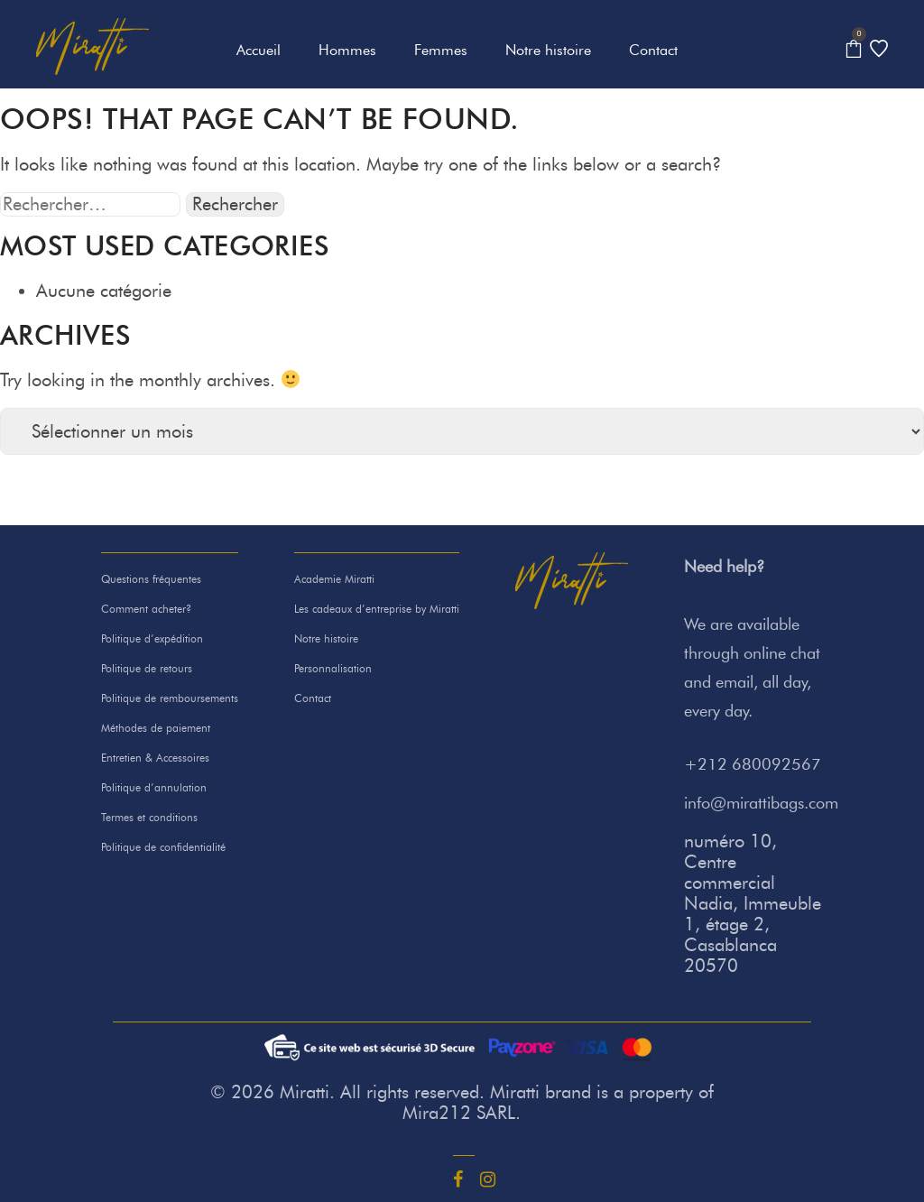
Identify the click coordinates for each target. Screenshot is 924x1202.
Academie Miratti (334, 579)
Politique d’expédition (152, 638)
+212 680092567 (752, 764)
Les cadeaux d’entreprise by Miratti (376, 608)
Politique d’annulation (154, 787)
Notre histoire (548, 50)
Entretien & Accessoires (155, 757)
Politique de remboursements (169, 698)
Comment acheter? (146, 608)
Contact (653, 50)
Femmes (440, 50)
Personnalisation (333, 668)
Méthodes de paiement (155, 728)
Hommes (347, 50)
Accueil (258, 50)
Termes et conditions (149, 817)
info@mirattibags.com (761, 803)
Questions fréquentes (151, 579)
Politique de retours (146, 668)
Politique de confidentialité (163, 847)
